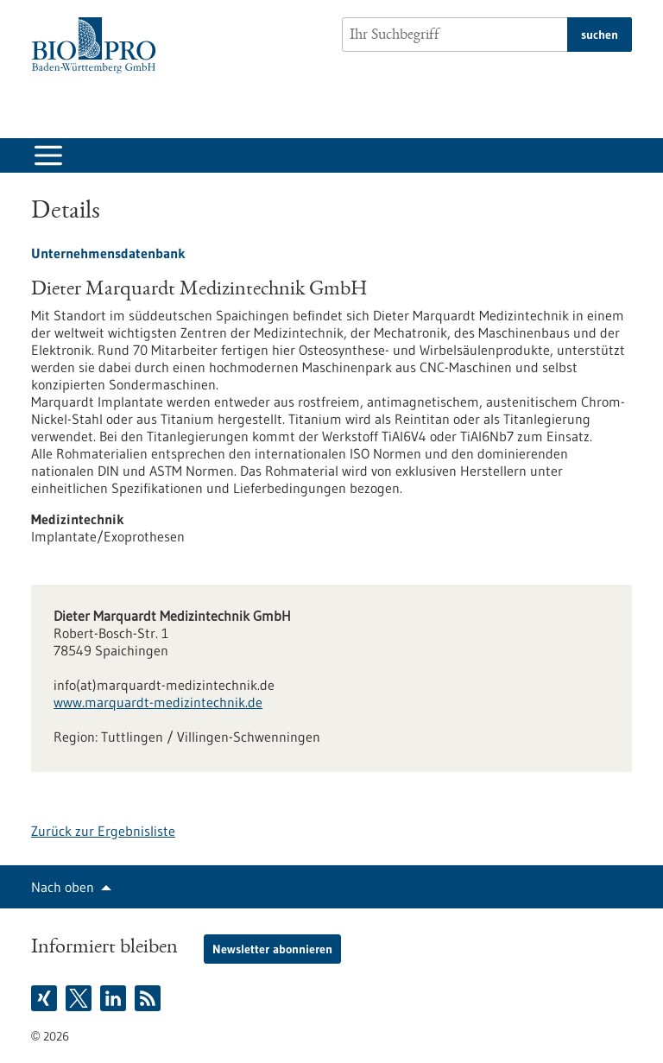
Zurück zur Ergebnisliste (103, 830)
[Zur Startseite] (98, 45)
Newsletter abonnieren (272, 949)
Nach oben (62, 886)
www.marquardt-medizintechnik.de (158, 702)
